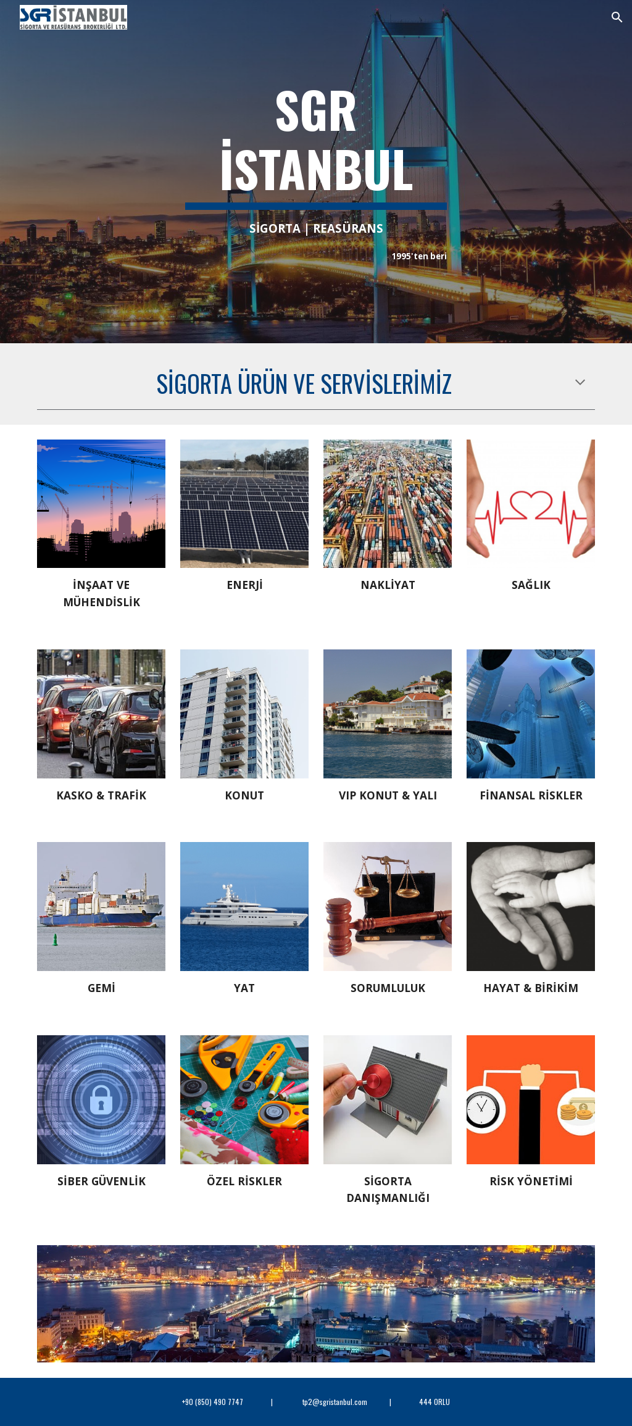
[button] (617, 17)
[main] (316, 171)
